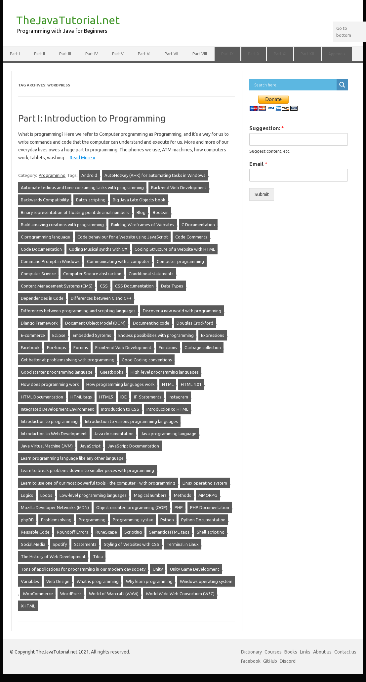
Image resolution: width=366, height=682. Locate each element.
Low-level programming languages (93, 495)
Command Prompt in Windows (50, 261)
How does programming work (50, 384)
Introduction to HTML (167, 409)
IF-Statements (147, 396)
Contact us (345, 652)
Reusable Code (35, 532)
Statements (85, 544)
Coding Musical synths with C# (98, 249)
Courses (273, 652)
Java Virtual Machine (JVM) (47, 446)
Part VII (171, 54)
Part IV (91, 54)
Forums (80, 347)
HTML (168, 384)
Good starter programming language (57, 372)
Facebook (30, 347)
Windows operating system (206, 581)
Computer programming (180, 261)
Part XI (280, 54)
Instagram (178, 396)
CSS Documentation (134, 286)
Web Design (57, 581)
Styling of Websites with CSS (131, 544)
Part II (39, 54)
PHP (179, 507)
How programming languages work (120, 384)
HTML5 (106, 396)
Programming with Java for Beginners (62, 31)
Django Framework (39, 323)
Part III (65, 54)
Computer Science (38, 273)
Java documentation (114, 433)
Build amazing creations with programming (62, 224)
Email (258, 164)
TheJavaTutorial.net (68, 20)
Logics (27, 495)
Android (89, 175)
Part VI (144, 54)
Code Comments (191, 237)
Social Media (33, 544)
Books (290, 652)
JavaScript (90, 446)
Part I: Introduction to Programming (92, 118)
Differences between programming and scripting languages (78, 310)
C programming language (45, 237)
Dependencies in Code (42, 298)
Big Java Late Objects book (139, 199)
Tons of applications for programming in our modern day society (83, 569)
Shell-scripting (210, 532)
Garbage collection (202, 347)
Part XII (307, 54)
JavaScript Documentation (133, 446)
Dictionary (251, 652)
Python (167, 519)
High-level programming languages (165, 372)
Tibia (98, 556)
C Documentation (198, 224)
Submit (262, 194)
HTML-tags (81, 396)
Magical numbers (150, 495)
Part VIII (199, 54)
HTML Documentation (42, 396)
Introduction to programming (49, 421)
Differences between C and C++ (101, 298)
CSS (104, 286)
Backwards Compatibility (45, 199)
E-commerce (33, 335)
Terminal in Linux (183, 544)
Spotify (60, 544)
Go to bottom (343, 31)
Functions (168, 347)
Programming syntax (133, 519)
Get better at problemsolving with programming (67, 359)
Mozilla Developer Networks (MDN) (55, 507)
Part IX (227, 54)
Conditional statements (151, 273)
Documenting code (151, 323)
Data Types (172, 286)
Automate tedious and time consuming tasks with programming (82, 187)
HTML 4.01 (191, 384)
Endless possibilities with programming (156, 335)
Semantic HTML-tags (169, 532)
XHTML (28, 605)
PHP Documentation (209, 507)
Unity (158, 569)
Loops (46, 495)
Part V (118, 54)
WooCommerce (38, 593)
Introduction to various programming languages (131, 421)
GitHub (270, 661)
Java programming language (168, 433)
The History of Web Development (53, 556)
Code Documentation (41, 249)
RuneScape (106, 532)
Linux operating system (205, 483)
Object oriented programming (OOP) (131, 507)
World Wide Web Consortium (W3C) (180, 593)
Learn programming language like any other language (72, 458)
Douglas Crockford (195, 323)
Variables (30, 581)
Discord (288, 661)
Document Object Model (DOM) (95, 323)
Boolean (161, 212)
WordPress (71, 593)
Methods (182, 495)
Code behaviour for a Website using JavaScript (122, 237)
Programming (52, 175)
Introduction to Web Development (54, 433)
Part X (254, 54)
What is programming (98, 581)
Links (305, 652)
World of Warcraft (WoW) (114, 593)
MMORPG (207, 495)
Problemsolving (56, 519)
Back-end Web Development (178, 187)
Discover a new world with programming (182, 310)
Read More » (82, 157)
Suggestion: (266, 128)
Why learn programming (149, 581)
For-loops (56, 347)
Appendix (337, 54)
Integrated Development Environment (57, 409)
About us (322, 652)
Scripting (133, 532)
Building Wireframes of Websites (142, 224)
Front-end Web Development (123, 347)
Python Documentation (203, 519)
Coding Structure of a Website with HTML (175, 249)
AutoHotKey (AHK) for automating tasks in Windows (154, 175)
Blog (141, 212)
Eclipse (58, 335)
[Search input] (294, 84)
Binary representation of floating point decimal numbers (75, 212)
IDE (123, 396)
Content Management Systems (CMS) (57, 286)
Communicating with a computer (118, 261)
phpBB (27, 519)
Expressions (212, 335)
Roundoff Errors (72, 532)
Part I (15, 54)
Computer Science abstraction (92, 273)
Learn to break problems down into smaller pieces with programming (87, 470)
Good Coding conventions (147, 359)
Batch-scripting (90, 199)
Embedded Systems (92, 335)
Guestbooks (111, 372)
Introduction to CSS (120, 409)
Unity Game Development (194, 569)
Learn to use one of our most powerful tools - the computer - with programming (98, 483)
